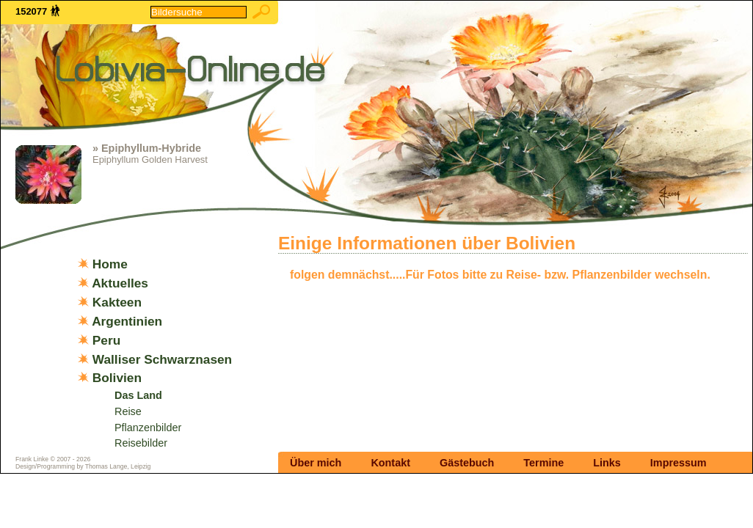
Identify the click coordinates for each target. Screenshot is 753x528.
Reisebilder (140, 443)
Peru (106, 340)
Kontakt (390, 463)
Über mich (315, 463)
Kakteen (117, 302)
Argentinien (127, 321)
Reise (128, 411)
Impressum (678, 463)
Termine (543, 463)
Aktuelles (120, 283)
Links (607, 463)
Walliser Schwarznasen (162, 359)
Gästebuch (467, 463)
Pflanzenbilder (147, 427)
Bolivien (117, 377)
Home (110, 264)
